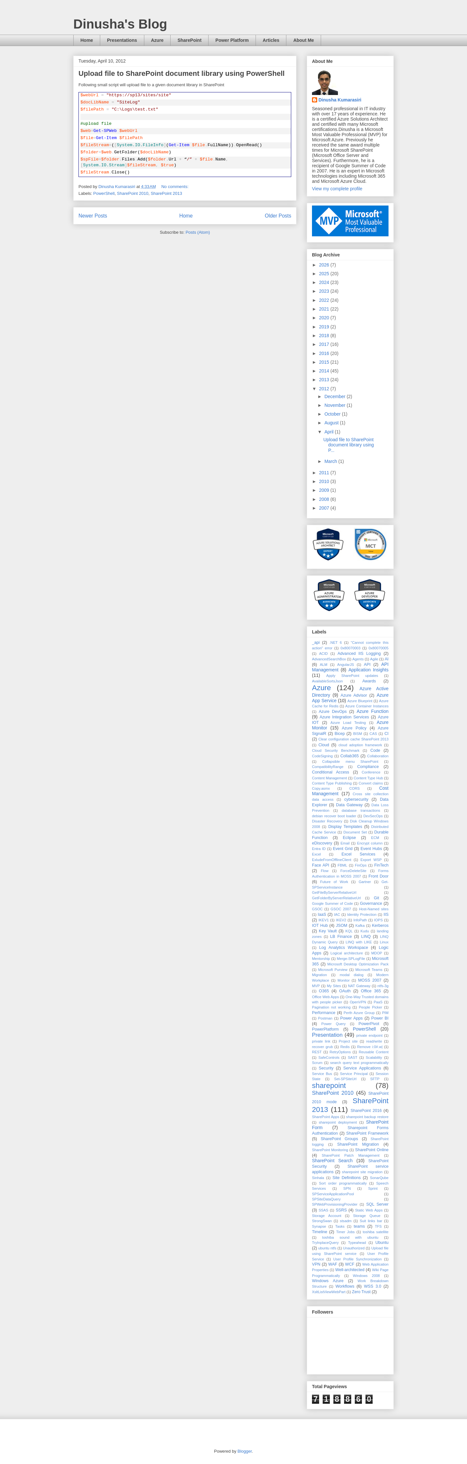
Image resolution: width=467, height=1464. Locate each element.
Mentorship (321, 959)
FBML (342, 865)
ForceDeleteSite (353, 871)
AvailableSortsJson (327, 681)
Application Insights (368, 669)
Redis (345, 1047)
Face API (320, 865)
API (367, 664)
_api (316, 642)
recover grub (322, 1047)
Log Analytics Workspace (343, 947)
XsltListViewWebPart (328, 1292)
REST (317, 1052)
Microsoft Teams (368, 970)
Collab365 (349, 756)
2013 (324, 379)
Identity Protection (361, 914)
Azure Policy (354, 728)
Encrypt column (370, 843)
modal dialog (351, 975)
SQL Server (377, 1204)
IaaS (322, 914)
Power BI (380, 1018)
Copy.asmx (321, 788)
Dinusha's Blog (120, 24)
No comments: (175, 186)
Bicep (340, 733)
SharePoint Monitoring (330, 1150)
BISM (357, 734)
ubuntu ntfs (327, 1248)
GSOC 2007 (340, 909)
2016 (324, 353)
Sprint (372, 1188)
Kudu (365, 931)
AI (387, 659)
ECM (375, 838)
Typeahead (357, 1243)
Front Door (378, 876)
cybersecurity (356, 799)
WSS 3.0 (372, 1286)
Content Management (329, 778)
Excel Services (358, 854)
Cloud (323, 745)
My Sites (334, 986)
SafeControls (329, 1057)
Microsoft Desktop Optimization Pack (358, 964)
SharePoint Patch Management (350, 1155)
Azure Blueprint (359, 701)
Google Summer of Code (332, 903)
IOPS (378, 920)
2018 (324, 335)
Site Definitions (346, 1177)
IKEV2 (341, 920)
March (331, 461)
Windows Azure (327, 1281)
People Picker (370, 1007)
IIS (386, 914)
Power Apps (351, 1018)
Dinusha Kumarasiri (339, 99)
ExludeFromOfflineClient (331, 860)
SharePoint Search (332, 1160)
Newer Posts (92, 215)
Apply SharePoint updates (352, 676)
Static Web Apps (369, 1210)
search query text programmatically (359, 1063)
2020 (324, 317)
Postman (325, 1018)
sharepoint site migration (362, 1172)
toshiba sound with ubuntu (350, 1237)
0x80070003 (351, 648)
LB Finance (341, 936)
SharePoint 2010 (133, 193)
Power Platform (232, 40)
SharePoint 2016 (366, 1110)
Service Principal (354, 1074)
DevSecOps (373, 816)
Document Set (355, 832)
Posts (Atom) (198, 232)
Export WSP (371, 860)
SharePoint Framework (367, 1133)
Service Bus (322, 1074)
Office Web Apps (325, 997)
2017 (324, 344)
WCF (349, 1264)
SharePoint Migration (358, 1144)
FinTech (381, 865)
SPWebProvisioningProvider (334, 1204)
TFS (378, 1226)
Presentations (122, 40)
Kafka (360, 925)
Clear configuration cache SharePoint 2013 (353, 739)
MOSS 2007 (369, 980)
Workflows (345, 1286)
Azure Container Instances (367, 706)
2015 (324, 362)
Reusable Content (374, 1052)
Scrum (317, 1063)
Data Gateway (349, 805)
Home (86, 40)
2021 (324, 309)
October (333, 414)
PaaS (378, 1002)
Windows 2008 (366, 1276)
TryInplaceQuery (325, 1243)
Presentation (327, 1035)
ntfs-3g (383, 986)
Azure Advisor (354, 695)
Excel (316, 854)
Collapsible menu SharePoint (350, 761)
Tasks (340, 1226)
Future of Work (334, 882)
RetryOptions (340, 1052)
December (335, 396)
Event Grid (343, 848)
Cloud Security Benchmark (335, 750)
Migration (319, 975)
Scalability (374, 1057)
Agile (374, 659)
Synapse (319, 1226)
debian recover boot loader (334, 816)
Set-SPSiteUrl (345, 1079)
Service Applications (362, 1068)
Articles (271, 40)
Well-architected (350, 1270)
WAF (332, 1264)
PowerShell (104, 193)
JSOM (341, 925)
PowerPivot (369, 1023)
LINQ (366, 936)
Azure (157, 40)
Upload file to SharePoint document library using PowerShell (181, 73)
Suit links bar (371, 1221)
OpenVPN (358, 1002)
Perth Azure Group (359, 1013)
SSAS (323, 1210)
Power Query (333, 1024)
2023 (324, 291)
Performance (323, 1012)
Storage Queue (366, 1216)
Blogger (244, 1451)
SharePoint (189, 40)
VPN (316, 1264)
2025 (324, 273)
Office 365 (371, 991)
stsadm (346, 1221)
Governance (371, 903)
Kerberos (380, 925)
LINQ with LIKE (359, 942)
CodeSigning (322, 756)
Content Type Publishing (332, 783)
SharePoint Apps (325, 1117)
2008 (324, 499)
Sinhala (318, 1178)
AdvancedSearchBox (329, 659)
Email (345, 843)
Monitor (344, 980)
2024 (324, 282)
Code (375, 750)
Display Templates (345, 826)
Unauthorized (354, 1248)
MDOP (376, 953)
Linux (384, 942)
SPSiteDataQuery (326, 1199)
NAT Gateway (359, 986)
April (329, 431)
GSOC (317, 909)
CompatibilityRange (327, 767)
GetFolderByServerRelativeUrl (336, 898)
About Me (303, 40)
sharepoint (329, 1085)
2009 (324, 490)
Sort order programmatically (342, 1183)
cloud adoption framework (360, 745)
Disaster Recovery (327, 821)
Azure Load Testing (348, 723)
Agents (358, 659)
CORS (354, 788)
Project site (348, 1041)
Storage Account (326, 1216)
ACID (323, 653)
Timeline (319, 1232)
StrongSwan (322, 1221)
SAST (352, 1057)
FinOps (360, 865)
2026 (324, 264)
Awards (369, 681)
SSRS (341, 1210)
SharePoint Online (372, 1150)
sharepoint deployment (338, 1122)
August (332, 422)
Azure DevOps (333, 711)
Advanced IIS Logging (359, 653)
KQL (349, 931)
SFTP (375, 1079)
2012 (324, 388)
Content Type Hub (368, 778)
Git (376, 898)
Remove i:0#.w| (369, 1047)
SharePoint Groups (339, 1139)
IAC (337, 914)
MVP (316, 986)
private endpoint (369, 1035)
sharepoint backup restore (367, 1117)
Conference (371, 772)
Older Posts (278, 215)
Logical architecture (346, 953)
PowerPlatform (325, 1029)
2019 (324, 326)
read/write (374, 1041)
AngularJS (345, 665)
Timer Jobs (345, 1232)
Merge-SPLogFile (351, 959)
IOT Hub (320, 925)
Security (326, 1068)
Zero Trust (361, 1292)
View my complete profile (337, 188)
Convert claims (371, 783)
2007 (324, 508)
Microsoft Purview (332, 970)
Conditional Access (330, 772)
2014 (324, 370)
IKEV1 (323, 920)
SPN (347, 1188)
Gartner (365, 882)
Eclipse (349, 837)
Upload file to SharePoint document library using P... (348, 445)
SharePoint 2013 (166, 193)
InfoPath (360, 920)
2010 (324, 481)
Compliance (368, 766)
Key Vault (328, 931)
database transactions (361, 810)
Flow (325, 871)
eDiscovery (322, 843)
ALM (323, 665)
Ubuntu (382, 1242)
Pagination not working (331, 1007)
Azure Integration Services (344, 717)
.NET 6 (335, 642)
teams (359, 1226)
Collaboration (378, 756)
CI (387, 733)
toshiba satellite (376, 1232)
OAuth (345, 991)
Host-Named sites (374, 909)
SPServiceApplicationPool (333, 1194)
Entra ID (319, 849)
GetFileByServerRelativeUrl (334, 892)
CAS (373, 734)
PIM (385, 1013)
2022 (324, 300)
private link (321, 1041)
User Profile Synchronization (357, 1259)
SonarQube (379, 1178)
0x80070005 (378, 648)
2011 (324, 472)
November (335, 405)
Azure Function (373, 711)
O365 (324, 991)
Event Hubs (371, 848)
